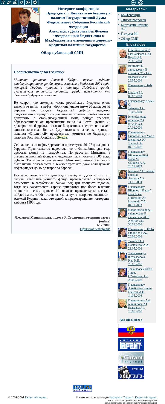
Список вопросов (133, 20)
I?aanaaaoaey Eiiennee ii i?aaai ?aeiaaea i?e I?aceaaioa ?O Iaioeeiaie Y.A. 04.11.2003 (140, 196)
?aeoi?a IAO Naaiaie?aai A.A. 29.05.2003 (138, 244)
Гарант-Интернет (36, 397)
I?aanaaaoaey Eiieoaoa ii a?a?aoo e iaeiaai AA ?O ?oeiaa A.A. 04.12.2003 (141, 140)
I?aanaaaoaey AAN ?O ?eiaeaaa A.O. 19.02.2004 (141, 106)
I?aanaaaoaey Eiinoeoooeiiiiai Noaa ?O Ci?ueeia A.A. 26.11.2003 (138, 159)
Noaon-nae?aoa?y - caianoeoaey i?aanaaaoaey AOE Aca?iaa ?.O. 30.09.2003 (140, 217)
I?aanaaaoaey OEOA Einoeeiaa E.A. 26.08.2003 (141, 232)
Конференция (130, 15)
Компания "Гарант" (121, 397)
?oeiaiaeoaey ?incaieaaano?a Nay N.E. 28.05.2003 (137, 258)
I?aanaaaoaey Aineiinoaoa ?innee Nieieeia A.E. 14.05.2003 (140, 290)
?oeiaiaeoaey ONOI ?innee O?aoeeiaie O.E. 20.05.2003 (140, 274)
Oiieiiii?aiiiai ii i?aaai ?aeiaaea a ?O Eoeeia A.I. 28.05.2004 (139, 55)
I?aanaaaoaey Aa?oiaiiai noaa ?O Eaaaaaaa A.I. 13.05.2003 (139, 306)
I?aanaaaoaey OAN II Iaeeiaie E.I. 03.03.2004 (140, 90)
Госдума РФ (129, 33)
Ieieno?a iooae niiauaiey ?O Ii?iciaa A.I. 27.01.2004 (137, 122)
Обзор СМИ (129, 38)
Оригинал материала (95, 229)
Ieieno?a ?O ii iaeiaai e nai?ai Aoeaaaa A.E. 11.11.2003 (141, 176)
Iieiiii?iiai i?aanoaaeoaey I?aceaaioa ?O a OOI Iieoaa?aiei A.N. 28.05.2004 (140, 73)
